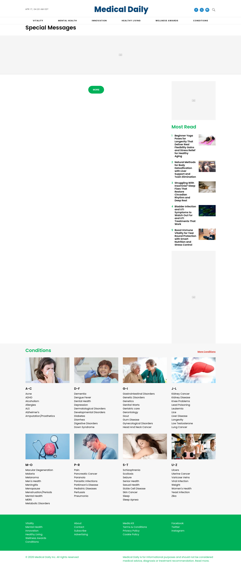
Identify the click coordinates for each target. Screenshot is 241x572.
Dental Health (82, 401)
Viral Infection (180, 481)
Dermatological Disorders (90, 408)
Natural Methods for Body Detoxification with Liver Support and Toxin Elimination (185, 169)
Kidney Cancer (181, 394)
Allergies (31, 405)
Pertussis (79, 492)
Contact (79, 527)
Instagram (178, 530)
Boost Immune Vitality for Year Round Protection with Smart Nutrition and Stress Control (185, 237)
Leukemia (177, 408)
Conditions (38, 350)
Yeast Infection (181, 492)
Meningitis (32, 485)
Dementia (80, 394)
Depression (81, 405)
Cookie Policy (131, 534)
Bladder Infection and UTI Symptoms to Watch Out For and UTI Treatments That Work (185, 215)
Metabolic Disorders (38, 503)
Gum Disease (131, 419)
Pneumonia (81, 496)
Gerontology (130, 412)
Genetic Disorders (134, 397)
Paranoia (79, 477)
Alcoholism (32, 401)
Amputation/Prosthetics (40, 416)
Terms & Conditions (135, 527)
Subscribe (80, 530)
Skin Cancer (130, 492)
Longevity (177, 419)
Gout (126, 416)
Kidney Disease (181, 397)
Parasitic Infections (86, 481)
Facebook (178, 523)
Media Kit (128, 523)
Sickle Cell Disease (134, 488)
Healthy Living (34, 534)
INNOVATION (99, 20)
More (96, 89)
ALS (28, 408)
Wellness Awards (167, 20)
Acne (29, 394)
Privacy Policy (131, 530)
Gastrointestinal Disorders (139, 394)
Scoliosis (128, 474)
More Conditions (207, 352)
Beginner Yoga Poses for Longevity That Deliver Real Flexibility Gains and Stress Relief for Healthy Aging (185, 146)
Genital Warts (131, 405)
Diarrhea (79, 419)
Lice (174, 412)
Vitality (30, 523)
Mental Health (34, 496)
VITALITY (38, 20)
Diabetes (79, 416)
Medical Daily (121, 9)
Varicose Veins (181, 477)
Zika (174, 496)
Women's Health (182, 488)
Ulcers (175, 470)
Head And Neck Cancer (137, 427)
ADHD (29, 397)
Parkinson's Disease (86, 485)
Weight (176, 485)
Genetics (128, 401)
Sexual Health (131, 485)
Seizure (127, 477)
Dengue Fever (82, 397)
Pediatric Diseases (85, 488)
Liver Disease (180, 416)
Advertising (81, 534)
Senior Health (131, 481)
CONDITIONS (200, 20)
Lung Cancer (179, 427)
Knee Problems (181, 401)
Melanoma (32, 477)
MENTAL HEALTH (67, 20)
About (78, 523)
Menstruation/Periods (39, 492)
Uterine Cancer (181, 474)
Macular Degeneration (39, 470)
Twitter (176, 527)
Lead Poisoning (181, 405)
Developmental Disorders (89, 412)
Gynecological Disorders (138, 423)
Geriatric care (131, 408)
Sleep (126, 496)
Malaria (30, 474)
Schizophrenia (131, 470)
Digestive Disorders (86, 423)
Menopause (33, 488)
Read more (202, 561)
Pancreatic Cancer (85, 474)
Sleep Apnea (131, 499)
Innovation (32, 530)
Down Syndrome (84, 427)
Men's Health (33, 481)
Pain (76, 470)
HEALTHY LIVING (131, 20)
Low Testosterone (182, 423)
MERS (29, 499)
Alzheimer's (32, 412)
